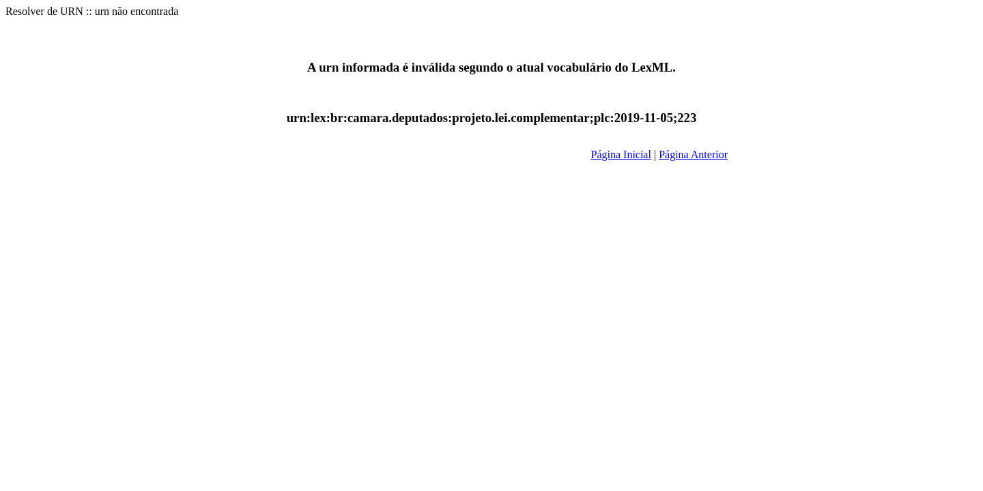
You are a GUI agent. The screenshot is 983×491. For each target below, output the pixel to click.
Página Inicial (621, 154)
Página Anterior (693, 154)
